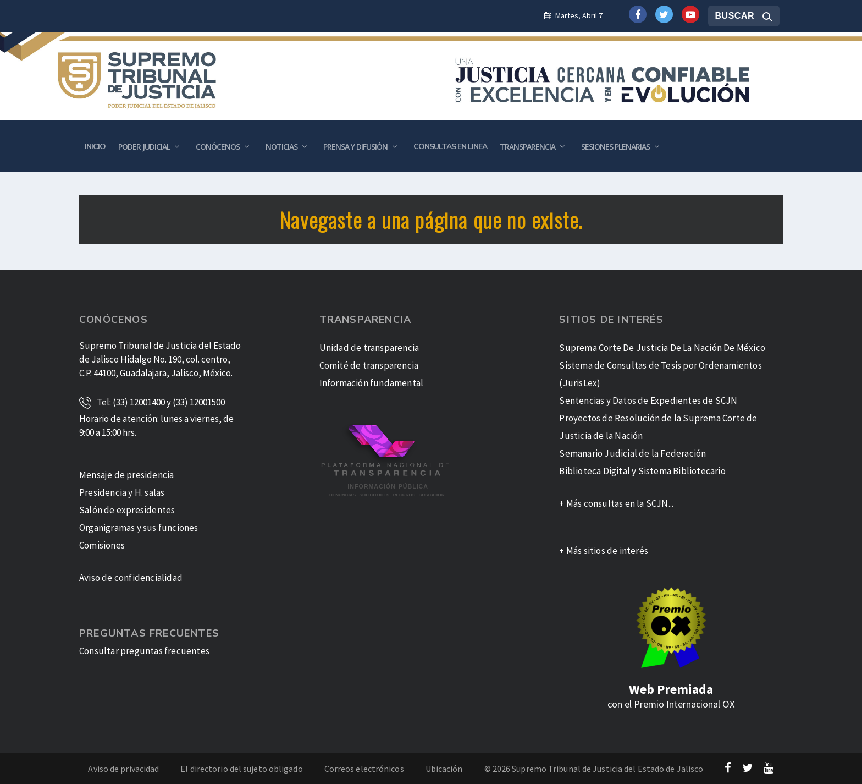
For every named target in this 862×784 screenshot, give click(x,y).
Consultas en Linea (450, 146)
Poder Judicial (144, 146)
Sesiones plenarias (615, 146)
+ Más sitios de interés (603, 551)
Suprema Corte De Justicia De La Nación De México (662, 348)
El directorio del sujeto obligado (241, 768)
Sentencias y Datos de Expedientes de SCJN (648, 400)
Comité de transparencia (369, 365)
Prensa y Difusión (355, 146)
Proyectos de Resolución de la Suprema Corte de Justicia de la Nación (658, 427)
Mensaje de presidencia (126, 475)
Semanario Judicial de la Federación (632, 453)
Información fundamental (371, 383)
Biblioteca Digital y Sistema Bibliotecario (642, 471)
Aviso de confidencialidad (131, 578)
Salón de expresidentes (127, 510)
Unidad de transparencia (369, 348)
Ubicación (444, 768)
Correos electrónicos (364, 768)
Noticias (281, 146)
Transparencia (527, 146)
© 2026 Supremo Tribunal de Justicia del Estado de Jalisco (594, 768)
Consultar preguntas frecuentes (144, 651)
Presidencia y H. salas (121, 492)
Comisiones (102, 545)
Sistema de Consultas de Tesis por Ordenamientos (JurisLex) (660, 374)
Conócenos (218, 146)
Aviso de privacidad (123, 768)
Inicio (95, 146)
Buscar (734, 15)
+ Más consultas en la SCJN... (616, 503)
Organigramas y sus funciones (138, 528)
